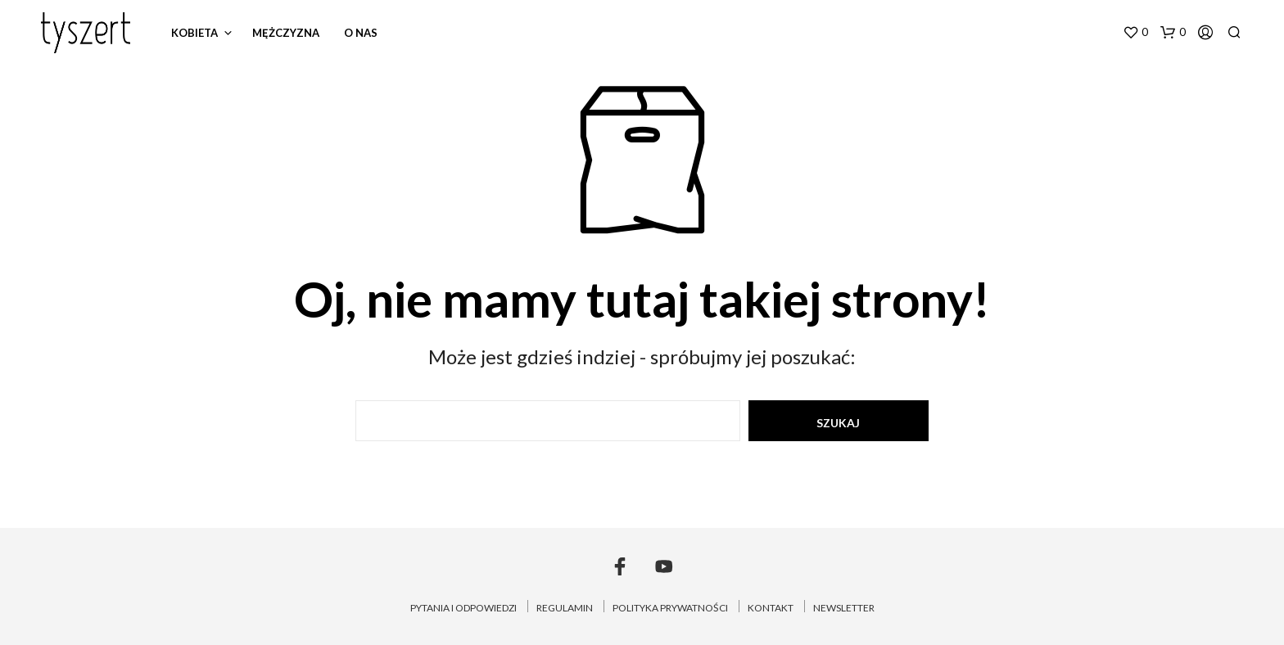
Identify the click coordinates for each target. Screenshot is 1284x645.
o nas (361, 32)
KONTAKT (770, 608)
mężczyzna (285, 32)
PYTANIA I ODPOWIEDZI (463, 608)
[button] (1135, 33)
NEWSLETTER (844, 608)
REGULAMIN (564, 608)
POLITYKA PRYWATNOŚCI (670, 608)
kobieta (194, 32)
